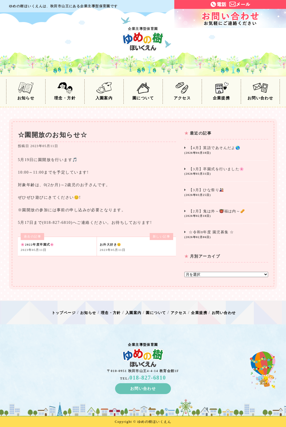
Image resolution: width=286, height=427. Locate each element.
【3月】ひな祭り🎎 (226, 192)
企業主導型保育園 (143, 39)
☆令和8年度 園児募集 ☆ (226, 234)
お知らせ (26, 91)
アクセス (182, 91)
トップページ (64, 313)
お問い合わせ (260, 91)
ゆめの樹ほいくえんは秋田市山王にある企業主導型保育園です (63, 6)
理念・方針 (65, 91)
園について (143, 91)
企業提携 (221, 91)
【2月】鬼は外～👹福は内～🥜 (226, 213)
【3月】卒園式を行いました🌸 (226, 171)
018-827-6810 (148, 378)
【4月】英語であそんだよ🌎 (226, 150)
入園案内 (104, 91)
